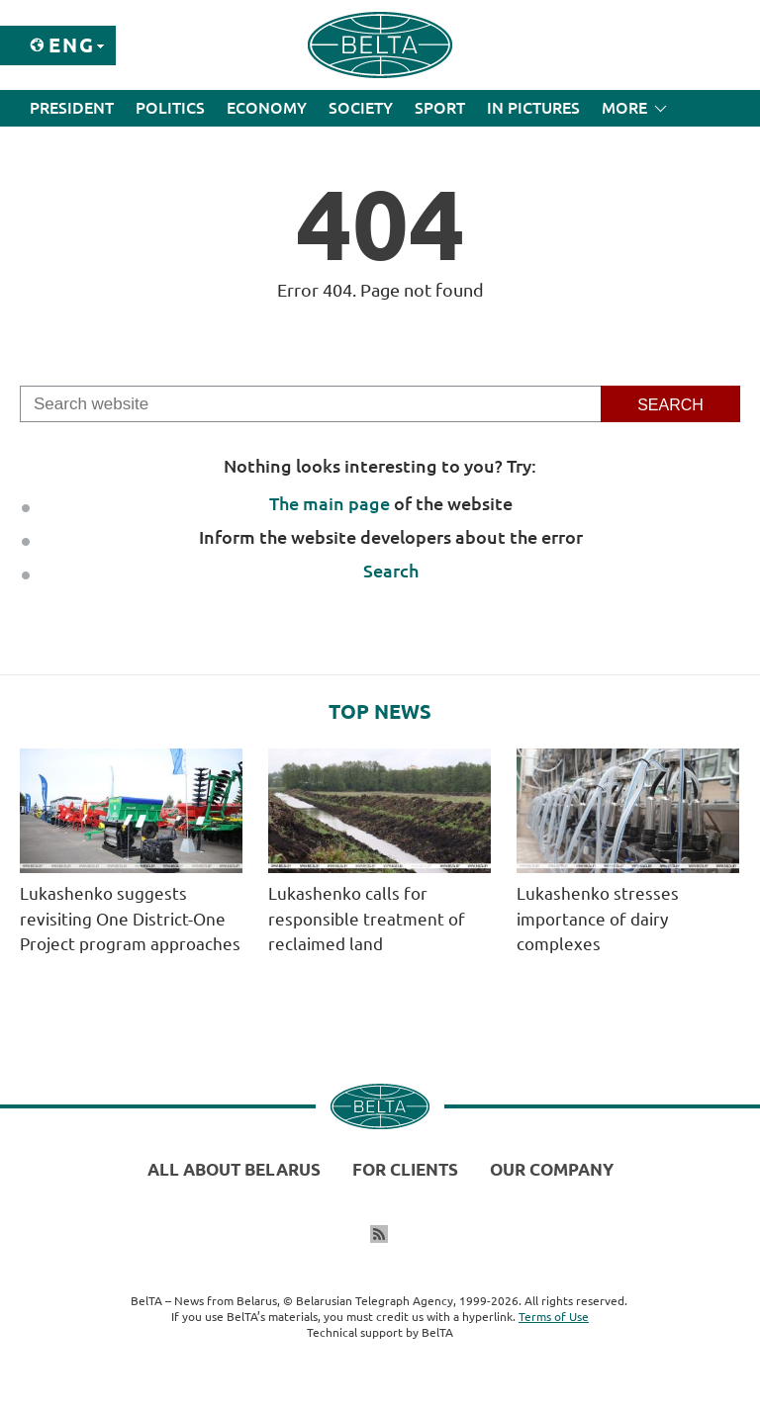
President (72, 108)
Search (391, 570)
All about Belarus (234, 1169)
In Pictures (533, 108)
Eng (71, 45)
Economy (267, 108)
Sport (440, 108)
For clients (405, 1169)
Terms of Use (554, 1316)
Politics (170, 108)
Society (361, 108)
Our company (552, 1169)
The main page (329, 503)
